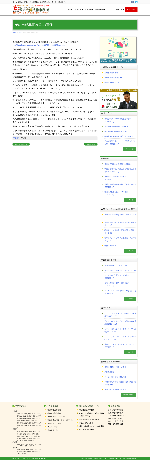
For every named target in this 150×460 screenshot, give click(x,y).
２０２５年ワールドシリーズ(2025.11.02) (120, 270)
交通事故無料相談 (111, 73)
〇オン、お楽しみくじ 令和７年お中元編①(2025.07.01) (120, 338)
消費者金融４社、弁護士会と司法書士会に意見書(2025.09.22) (120, 170)
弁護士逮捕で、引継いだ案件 (115, 367)
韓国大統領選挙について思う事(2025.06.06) (116, 193)
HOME (14, 32)
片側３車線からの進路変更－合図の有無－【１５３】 (120, 224)
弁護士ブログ (92, 458)
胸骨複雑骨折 (109, 372)
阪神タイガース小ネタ (103, 458)
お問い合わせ (115, 458)
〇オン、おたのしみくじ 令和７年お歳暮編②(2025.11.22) (120, 315)
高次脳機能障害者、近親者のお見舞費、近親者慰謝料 (120, 383)
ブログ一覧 (129, 149)
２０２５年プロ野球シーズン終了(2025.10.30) (116, 276)
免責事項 (122, 458)
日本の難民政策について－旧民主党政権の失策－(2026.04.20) (120, 142)
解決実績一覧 (128, 394)
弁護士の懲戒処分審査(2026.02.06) (117, 164)
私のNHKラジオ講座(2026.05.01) (116, 126)
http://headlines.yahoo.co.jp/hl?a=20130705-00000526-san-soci (38, 45)
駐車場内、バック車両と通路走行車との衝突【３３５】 (120, 239)
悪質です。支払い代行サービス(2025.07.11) (116, 178)
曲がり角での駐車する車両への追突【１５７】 (120, 216)
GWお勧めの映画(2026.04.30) (115, 131)
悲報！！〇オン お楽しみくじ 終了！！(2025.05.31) (120, 345)
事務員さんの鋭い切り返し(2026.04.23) (119, 136)
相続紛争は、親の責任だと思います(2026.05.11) (117, 120)
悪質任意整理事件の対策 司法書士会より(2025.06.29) (120, 185)
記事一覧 (130, 200)
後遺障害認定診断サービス (114, 77)
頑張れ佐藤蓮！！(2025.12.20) (115, 265)
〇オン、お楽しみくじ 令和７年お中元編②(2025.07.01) (120, 330)
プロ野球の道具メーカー (22, 144)
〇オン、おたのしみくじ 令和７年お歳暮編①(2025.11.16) (120, 322)
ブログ (20, 32)
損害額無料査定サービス (113, 82)
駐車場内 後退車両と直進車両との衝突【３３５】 (119, 231)
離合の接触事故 (110, 246)
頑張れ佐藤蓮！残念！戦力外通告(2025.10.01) (116, 284)
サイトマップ (83, 458)
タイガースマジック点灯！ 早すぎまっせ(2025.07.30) (120, 292)
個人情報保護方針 (131, 458)
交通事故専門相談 (90, 144)
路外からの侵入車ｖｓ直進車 (115, 389)
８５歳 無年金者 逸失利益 (115, 377)
